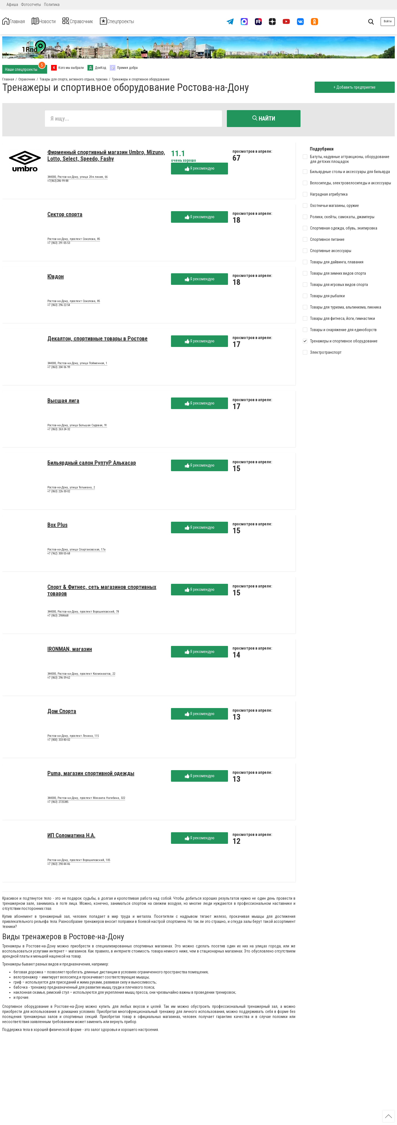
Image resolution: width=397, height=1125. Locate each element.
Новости (56, 21)
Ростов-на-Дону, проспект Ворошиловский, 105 (78, 862)
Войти (388, 21)
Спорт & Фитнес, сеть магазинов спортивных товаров (101, 592)
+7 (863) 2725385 (57, 804)
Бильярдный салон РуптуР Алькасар (91, 465)
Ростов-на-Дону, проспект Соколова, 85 (73, 241)
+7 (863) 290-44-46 (58, 866)
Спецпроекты (151, 21)
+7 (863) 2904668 (57, 618)
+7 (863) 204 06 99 (58, 369)
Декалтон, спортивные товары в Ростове (97, 340)
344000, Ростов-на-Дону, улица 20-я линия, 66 (77, 179)
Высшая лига (63, 402)
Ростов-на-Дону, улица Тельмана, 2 (71, 489)
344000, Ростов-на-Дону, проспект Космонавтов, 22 (81, 676)
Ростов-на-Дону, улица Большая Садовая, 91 (77, 427)
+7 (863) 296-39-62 (58, 680)
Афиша (12, 4)
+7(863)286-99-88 (57, 183)
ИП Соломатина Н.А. (71, 837)
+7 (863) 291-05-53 (58, 245)
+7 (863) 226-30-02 (58, 493)
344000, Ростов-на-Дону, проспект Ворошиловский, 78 (83, 614)
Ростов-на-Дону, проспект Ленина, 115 (73, 738)
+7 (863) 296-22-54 (58, 307)
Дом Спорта (61, 713)
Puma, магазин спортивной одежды (90, 775)
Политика (52, 4)
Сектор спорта (64, 216)
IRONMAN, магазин (69, 651)
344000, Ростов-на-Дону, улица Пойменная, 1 (77, 365)
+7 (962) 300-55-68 (58, 556)
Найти (263, 118)
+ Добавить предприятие (353, 87)
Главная (17, 21)
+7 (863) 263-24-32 (58, 431)
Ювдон (55, 278)
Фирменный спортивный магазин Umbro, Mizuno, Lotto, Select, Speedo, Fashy (106, 157)
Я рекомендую (199, 170)
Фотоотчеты (31, 4)
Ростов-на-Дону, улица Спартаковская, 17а (76, 552)
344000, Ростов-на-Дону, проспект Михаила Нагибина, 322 (86, 800)
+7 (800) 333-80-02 (58, 742)
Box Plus (57, 527)
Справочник (100, 21)
